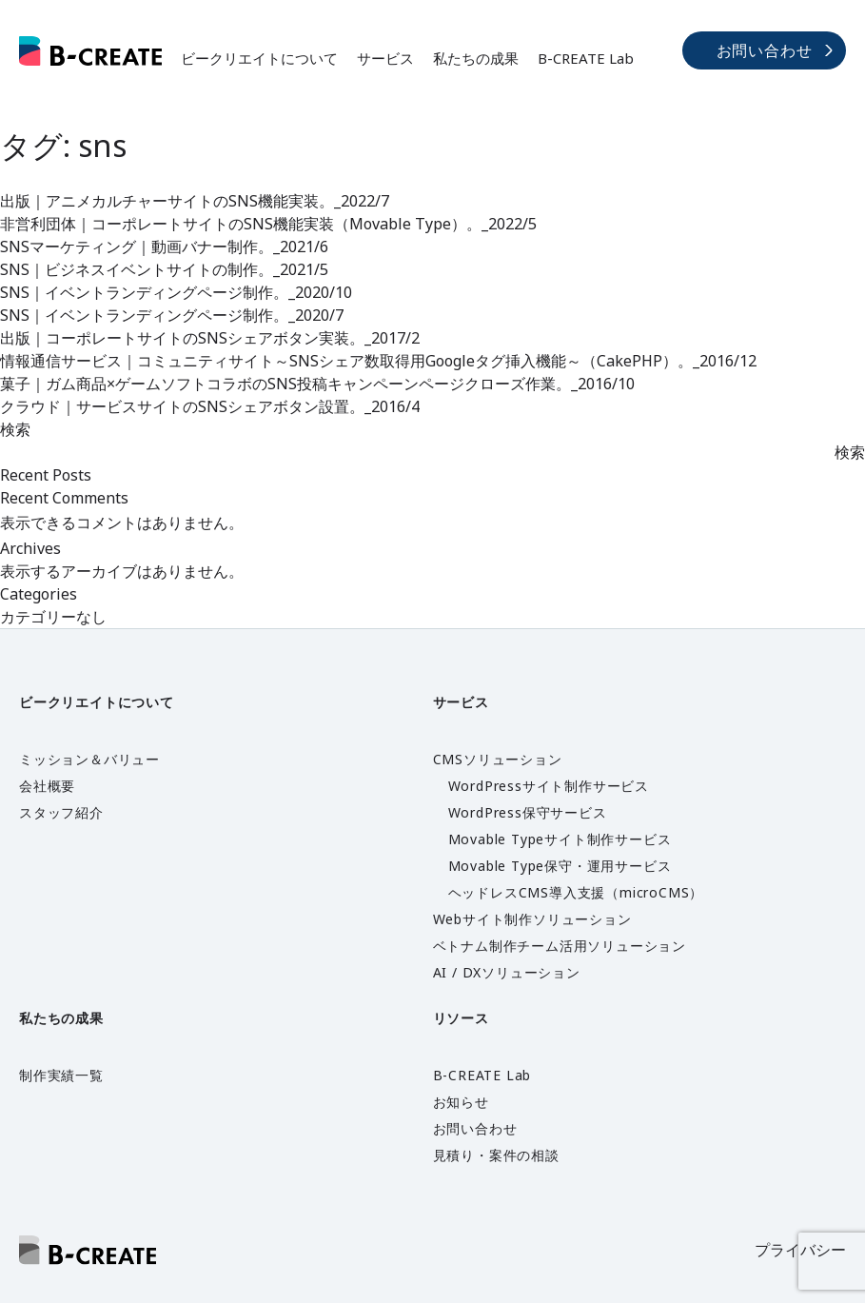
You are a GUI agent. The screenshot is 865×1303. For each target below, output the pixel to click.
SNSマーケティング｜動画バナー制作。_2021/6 (164, 246)
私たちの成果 (476, 58)
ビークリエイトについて (259, 58)
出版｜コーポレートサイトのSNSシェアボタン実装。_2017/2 (210, 337)
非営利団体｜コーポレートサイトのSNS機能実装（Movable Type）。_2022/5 (268, 223)
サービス (385, 58)
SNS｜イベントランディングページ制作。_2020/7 (172, 315)
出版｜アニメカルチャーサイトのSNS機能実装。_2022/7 (194, 200)
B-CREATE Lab (586, 58)
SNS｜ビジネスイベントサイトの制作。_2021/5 (164, 269)
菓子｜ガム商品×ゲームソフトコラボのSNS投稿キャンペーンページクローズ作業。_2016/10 (317, 383)
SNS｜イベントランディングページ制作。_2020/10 (176, 292)
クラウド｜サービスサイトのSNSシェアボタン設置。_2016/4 (210, 406)
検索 (15, 429)
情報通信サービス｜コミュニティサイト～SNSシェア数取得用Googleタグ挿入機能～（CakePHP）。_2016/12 (378, 360)
